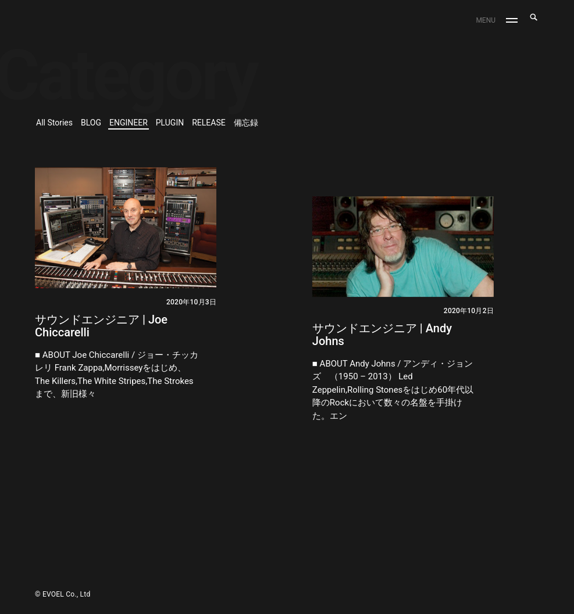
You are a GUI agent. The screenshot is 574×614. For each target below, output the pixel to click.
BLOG (91, 122)
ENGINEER (128, 122)
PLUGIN (170, 122)
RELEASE (208, 122)
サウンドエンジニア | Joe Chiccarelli (101, 326)
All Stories (54, 122)
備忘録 (246, 122)
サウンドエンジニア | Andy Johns (382, 334)
